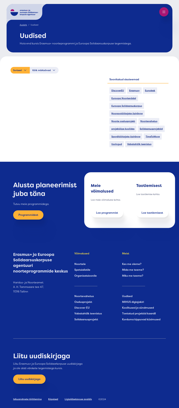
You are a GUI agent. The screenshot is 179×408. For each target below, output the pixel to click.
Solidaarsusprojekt (86, 319)
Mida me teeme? (133, 269)
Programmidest (28, 214)
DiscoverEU (117, 90)
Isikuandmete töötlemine (27, 399)
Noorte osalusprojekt (123, 121)
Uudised (127, 296)
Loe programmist (107, 212)
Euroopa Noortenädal (123, 98)
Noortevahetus (148, 121)
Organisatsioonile (85, 275)
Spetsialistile (82, 269)
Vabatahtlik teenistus (139, 144)
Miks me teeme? (132, 275)
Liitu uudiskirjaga (29, 379)
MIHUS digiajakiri (133, 302)
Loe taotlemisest (152, 212)
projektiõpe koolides (122, 128)
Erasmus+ (134, 90)
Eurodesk (150, 90)
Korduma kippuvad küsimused (141, 319)
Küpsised (53, 399)
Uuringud (116, 144)
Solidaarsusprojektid (151, 128)
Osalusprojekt (83, 302)
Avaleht (23, 25)
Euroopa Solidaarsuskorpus (126, 106)
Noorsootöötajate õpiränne (127, 113)
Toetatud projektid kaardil (139, 313)
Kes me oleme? (131, 264)
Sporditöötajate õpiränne (125, 136)
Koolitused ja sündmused (138, 307)
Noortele (80, 264)
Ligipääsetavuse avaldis (78, 399)
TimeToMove (153, 136)
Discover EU (82, 307)
